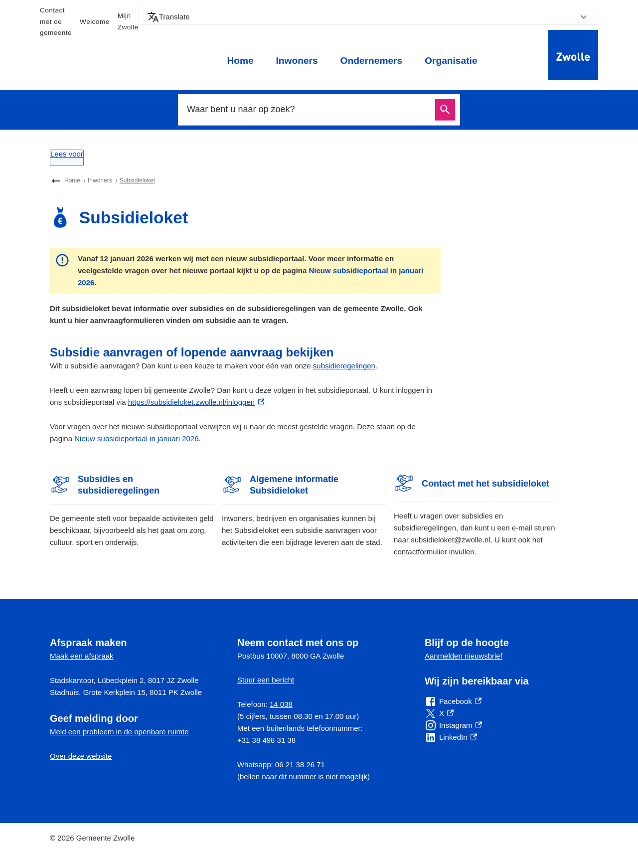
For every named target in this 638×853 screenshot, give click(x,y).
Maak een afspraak (82, 656)
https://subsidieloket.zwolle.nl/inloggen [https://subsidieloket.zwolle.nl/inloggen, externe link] (196, 402)
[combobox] (308, 109)
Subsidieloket (137, 180)
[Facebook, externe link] (453, 701)
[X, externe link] (439, 713)
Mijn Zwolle (128, 21)
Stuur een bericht (265, 680)
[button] (368, 17)
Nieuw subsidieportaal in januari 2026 (136, 438)
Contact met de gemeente (56, 21)
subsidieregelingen (344, 365)
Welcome (95, 21)
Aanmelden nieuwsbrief (463, 656)
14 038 (281, 704)
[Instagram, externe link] (453, 725)
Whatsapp (254, 764)
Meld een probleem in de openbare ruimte (119, 731)
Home (240, 60)
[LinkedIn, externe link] (451, 737)
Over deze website (81, 756)
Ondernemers (371, 60)
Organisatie (451, 60)
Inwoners (297, 60)
